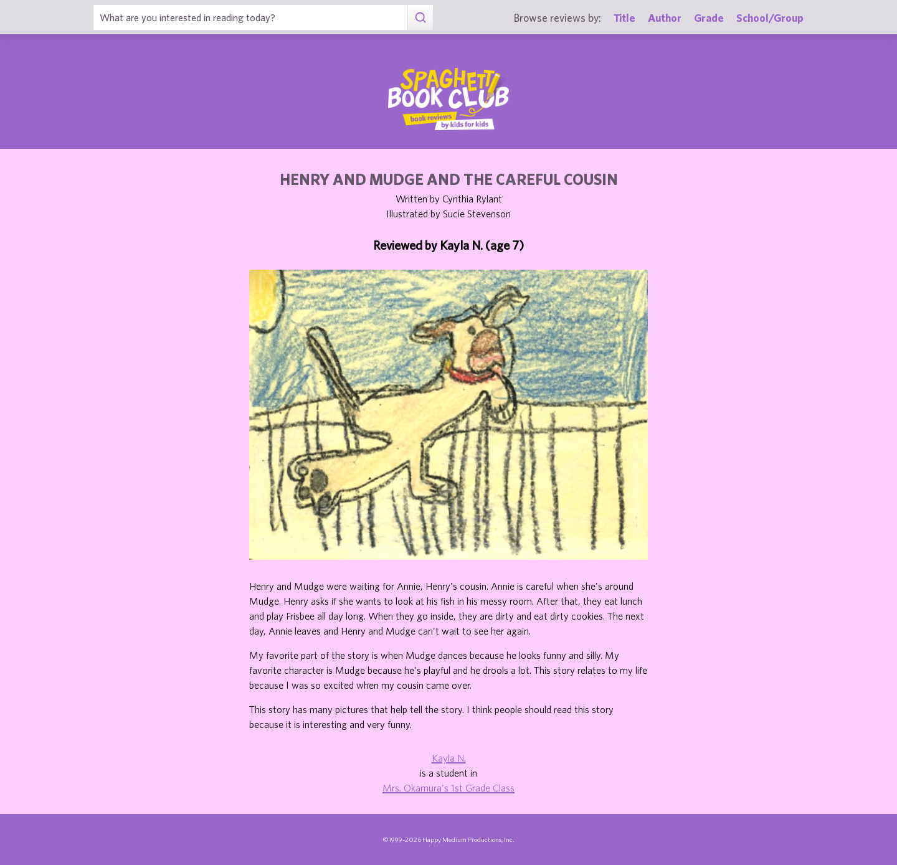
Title (624, 17)
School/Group (770, 17)
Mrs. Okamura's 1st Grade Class (448, 787)
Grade (709, 17)
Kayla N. (449, 757)
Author (664, 17)
